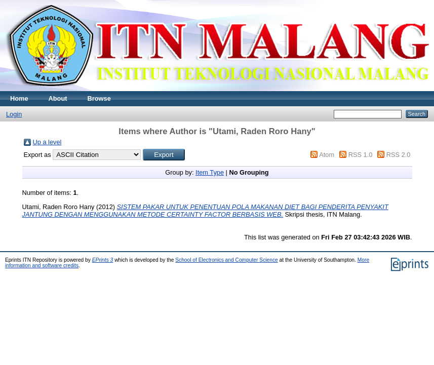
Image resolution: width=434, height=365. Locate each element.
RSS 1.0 (360, 154)
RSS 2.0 (398, 154)
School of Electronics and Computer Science (226, 260)
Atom (326, 154)
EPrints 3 (102, 260)
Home (19, 98)
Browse (99, 98)
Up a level (47, 142)
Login (14, 114)
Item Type (209, 172)
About (58, 98)
